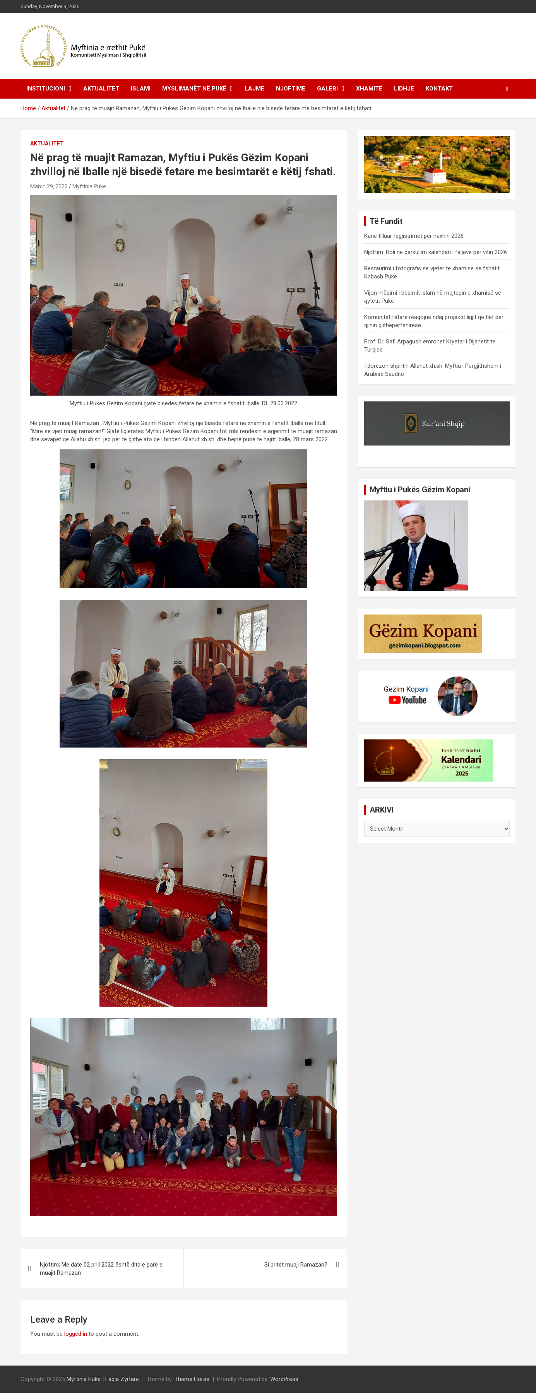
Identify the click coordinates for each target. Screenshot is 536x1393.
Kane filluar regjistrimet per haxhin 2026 (414, 235)
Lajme (254, 88)
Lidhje (404, 88)
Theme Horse (192, 1379)
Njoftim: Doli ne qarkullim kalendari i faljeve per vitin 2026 (435, 252)
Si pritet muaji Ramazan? (295, 1264)
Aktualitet (101, 88)
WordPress (284, 1379)
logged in (75, 1333)
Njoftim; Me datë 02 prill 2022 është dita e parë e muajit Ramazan (101, 1268)
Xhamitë (369, 88)
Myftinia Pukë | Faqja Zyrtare (103, 1379)
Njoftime (290, 88)
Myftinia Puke (89, 186)
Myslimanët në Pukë (194, 88)
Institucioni (45, 88)
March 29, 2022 (49, 186)
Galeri (327, 88)
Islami (141, 88)
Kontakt (439, 88)
